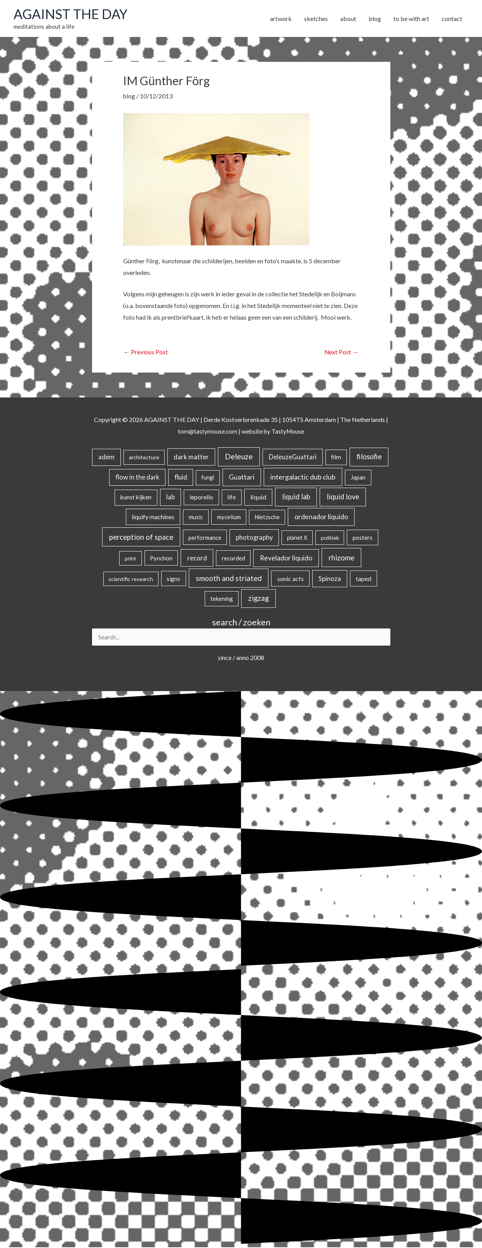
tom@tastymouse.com (207, 432)
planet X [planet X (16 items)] (297, 538)
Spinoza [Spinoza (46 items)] (329, 579)
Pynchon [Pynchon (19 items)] (161, 558)
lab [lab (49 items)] (170, 498)
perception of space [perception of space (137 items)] (141, 537)
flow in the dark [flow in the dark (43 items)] (137, 477)
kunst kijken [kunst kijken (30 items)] (135, 497)
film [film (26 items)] (336, 457)
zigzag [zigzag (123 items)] (258, 599)
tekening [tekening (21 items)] (222, 599)
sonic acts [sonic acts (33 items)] (290, 579)
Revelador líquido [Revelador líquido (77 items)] (286, 559)
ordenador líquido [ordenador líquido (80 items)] (321, 517)
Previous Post (146, 352)
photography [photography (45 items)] (254, 538)
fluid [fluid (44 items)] (180, 477)
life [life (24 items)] (231, 497)
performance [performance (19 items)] (204, 538)
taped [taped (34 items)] (363, 579)
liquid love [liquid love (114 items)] (343, 497)
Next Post (341, 352)
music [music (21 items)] (196, 517)
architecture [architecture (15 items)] (144, 458)
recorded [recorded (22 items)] (233, 558)
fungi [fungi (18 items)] (207, 478)
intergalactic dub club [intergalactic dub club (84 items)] (303, 477)
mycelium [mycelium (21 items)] (229, 517)
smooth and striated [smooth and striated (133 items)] (229, 578)
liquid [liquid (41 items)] (258, 497)
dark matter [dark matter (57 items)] (191, 457)
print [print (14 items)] (130, 559)
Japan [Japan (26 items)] (358, 477)
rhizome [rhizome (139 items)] (341, 558)
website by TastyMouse (273, 432)
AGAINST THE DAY (72, 14)
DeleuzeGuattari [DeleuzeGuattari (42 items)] (293, 457)
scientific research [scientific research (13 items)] (130, 579)
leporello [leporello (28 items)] (201, 497)
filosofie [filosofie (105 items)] (369, 457)
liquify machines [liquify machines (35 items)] (153, 517)
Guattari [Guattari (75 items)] (241, 478)
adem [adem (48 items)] (106, 458)
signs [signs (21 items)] (173, 579)
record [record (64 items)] (197, 559)
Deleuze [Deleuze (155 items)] (239, 457)
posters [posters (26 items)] (362, 538)
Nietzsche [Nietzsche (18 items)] (267, 518)
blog (129, 96)
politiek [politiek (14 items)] (330, 538)
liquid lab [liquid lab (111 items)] (296, 497)
